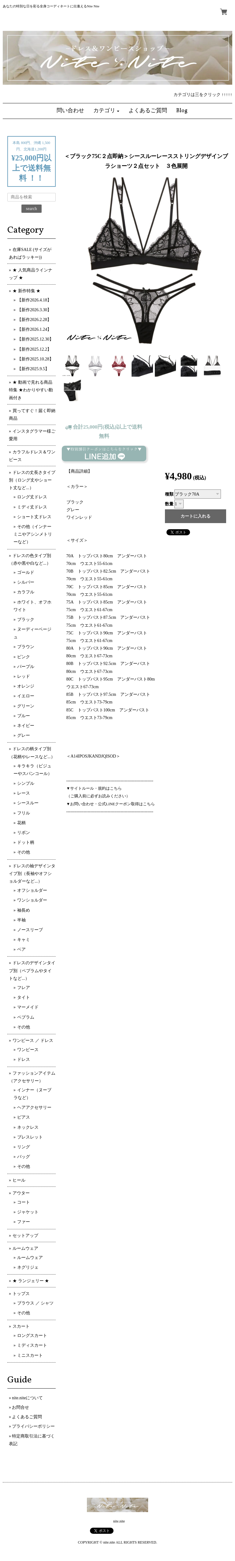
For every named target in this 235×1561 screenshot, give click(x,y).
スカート (21, 1326)
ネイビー (25, 725)
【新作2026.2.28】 (34, 319)
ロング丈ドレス (32, 497)
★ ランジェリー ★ (31, 1281)
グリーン (25, 706)
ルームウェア (25, 1248)
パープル (25, 666)
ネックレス (28, 1127)
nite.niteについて (27, 1398)
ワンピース (28, 1049)
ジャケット (28, 1212)
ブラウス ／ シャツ (35, 1303)
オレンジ (25, 686)
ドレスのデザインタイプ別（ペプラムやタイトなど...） (32, 970)
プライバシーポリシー (33, 1426)
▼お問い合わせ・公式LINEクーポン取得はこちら (110, 804)
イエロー (25, 696)
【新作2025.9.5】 (33, 369)
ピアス (23, 1117)
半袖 (21, 920)
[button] (106, 111)
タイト (23, 997)
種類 (169, 494)
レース (23, 793)
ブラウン (25, 646)
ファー (23, 1222)
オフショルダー (32, 890)
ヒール (19, 1180)
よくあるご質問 (27, 1417)
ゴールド (25, 572)
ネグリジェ (28, 1267)
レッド (23, 676)
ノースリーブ (30, 930)
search (31, 208)
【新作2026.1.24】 (34, 329)
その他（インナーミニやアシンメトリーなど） (32, 534)
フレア (23, 987)
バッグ (23, 1156)
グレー (23, 735)
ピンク (23, 657)
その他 (23, 852)
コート (23, 1202)
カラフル (25, 592)
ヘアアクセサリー (34, 1107)
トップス (21, 1293)
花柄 (21, 823)
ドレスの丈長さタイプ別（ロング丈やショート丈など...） (32, 480)
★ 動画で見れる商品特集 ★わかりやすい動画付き (31, 390)
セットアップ (25, 1235)
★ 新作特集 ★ (26, 291)
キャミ (23, 939)
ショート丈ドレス (34, 517)
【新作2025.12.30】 (35, 339)
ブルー (23, 716)
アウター (21, 1193)
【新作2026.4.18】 (34, 300)
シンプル (25, 783)
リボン (23, 832)
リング (23, 1147)
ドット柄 (25, 842)
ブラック (25, 619)
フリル (23, 813)
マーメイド (28, 1007)
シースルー (28, 803)
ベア (21, 949)
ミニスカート (30, 1355)
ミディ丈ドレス (32, 507)
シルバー (25, 582)
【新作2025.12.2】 (34, 349)
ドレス (23, 1059)
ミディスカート (32, 1345)
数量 (169, 504)
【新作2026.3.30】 (34, 310)
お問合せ (20, 1407)
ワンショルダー (32, 900)
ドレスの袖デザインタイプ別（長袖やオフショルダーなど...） (32, 874)
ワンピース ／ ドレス (33, 1040)
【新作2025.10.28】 (35, 359)
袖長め (23, 910)
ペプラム (25, 1017)
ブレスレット (30, 1137)
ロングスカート (32, 1335)
